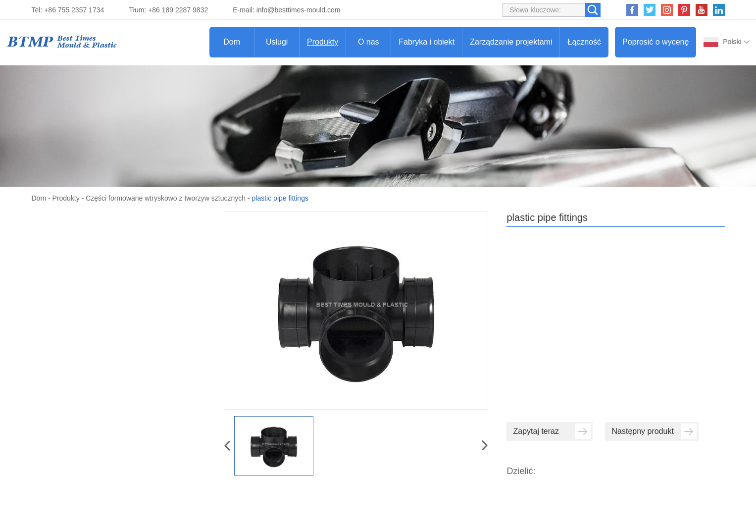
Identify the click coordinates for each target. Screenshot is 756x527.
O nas (368, 42)
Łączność (584, 42)
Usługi (277, 42)
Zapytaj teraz (552, 431)
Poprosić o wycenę (655, 42)
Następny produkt (653, 431)
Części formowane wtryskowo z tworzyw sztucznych (166, 198)
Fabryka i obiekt (426, 42)
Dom (231, 42)
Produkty (322, 42)
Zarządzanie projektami (511, 42)
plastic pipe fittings (280, 198)
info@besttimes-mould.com (298, 10)
